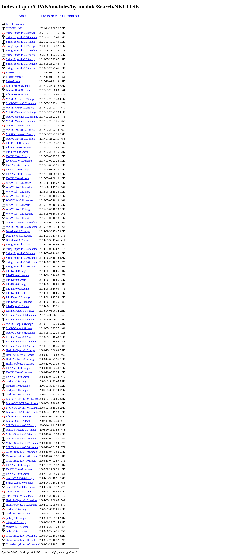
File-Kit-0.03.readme (17, 288)
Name (22, 15)
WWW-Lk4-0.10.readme (19, 213)
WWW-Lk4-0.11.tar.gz (18, 196)
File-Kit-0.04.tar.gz (16, 271)
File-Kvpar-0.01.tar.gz (18, 297)
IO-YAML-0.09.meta (17, 178)
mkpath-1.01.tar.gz (16, 522)
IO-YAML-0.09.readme (19, 174)
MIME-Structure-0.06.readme (22, 447)
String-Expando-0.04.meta (20, 253)
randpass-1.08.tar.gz (17, 381)
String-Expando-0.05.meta (20, 68)
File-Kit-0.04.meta (16, 279)
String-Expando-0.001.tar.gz (21, 257)
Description (72, 15)
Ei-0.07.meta (13, 81)
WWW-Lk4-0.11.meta (18, 204)
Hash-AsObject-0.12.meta (20, 363)
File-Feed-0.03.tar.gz (17, 143)
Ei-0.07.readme (14, 76)
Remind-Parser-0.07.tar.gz (20, 337)
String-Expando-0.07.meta (20, 54)
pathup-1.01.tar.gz (16, 517)
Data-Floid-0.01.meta (17, 240)
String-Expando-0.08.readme (21, 37)
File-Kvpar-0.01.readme (19, 301)
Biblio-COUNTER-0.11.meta (22, 403)
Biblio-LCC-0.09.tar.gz (18, 416)
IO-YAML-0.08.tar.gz (18, 368)
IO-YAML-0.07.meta (17, 473)
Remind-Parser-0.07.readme (21, 341)
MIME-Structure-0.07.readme (22, 443)
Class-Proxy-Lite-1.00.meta (21, 540)
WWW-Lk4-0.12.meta (18, 191)
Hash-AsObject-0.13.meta (20, 354)
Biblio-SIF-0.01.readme (19, 90)
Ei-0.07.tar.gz (13, 72)
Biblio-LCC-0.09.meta (18, 420)
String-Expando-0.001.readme (22, 262)
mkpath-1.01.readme (17, 526)
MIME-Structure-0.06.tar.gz (21, 434)
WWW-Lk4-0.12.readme (19, 187)
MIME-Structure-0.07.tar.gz (21, 425)
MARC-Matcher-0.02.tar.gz (21, 112)
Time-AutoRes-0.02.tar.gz (20, 491)
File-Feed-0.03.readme (18, 147)
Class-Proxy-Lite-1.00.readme (22, 544)
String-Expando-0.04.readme (21, 248)
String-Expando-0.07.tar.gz (20, 46)
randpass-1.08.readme (18, 385)
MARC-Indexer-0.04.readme (21, 222)
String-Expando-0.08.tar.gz (20, 32)
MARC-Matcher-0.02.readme (22, 116)
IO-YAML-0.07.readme (19, 469)
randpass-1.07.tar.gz (17, 390)
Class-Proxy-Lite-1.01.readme (22, 456)
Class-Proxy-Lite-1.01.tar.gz (21, 451)
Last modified (49, 15)
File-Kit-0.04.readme (17, 275)
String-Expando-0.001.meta (21, 266)
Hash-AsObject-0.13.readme (21, 500)
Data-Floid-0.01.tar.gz (18, 231)
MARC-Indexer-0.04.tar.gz (20, 125)
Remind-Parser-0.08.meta (20, 319)
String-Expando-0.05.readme (21, 63)
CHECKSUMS (14, 28)
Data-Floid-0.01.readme (19, 235)
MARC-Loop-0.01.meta (19, 328)
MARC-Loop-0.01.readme (20, 332)
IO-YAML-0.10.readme (19, 160)
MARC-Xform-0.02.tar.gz (20, 99)
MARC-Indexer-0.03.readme (21, 226)
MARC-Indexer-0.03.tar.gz (20, 134)
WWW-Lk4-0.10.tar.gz (18, 209)
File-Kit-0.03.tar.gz (16, 284)
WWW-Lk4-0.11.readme (19, 200)
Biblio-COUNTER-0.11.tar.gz (22, 398)
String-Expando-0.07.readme (21, 50)
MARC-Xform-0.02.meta (20, 107)
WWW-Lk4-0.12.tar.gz (18, 182)
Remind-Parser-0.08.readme (21, 315)
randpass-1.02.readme (18, 513)
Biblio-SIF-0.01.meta (17, 94)
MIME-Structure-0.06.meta (21, 438)
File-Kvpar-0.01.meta (17, 306)
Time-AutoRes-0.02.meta (20, 495)
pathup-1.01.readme (17, 531)
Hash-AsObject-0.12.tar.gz (20, 359)
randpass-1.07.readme (18, 394)
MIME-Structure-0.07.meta (21, 429)
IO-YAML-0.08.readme (19, 372)
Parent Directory (15, 24)
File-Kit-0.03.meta (16, 293)
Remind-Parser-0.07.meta (20, 346)
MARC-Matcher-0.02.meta (20, 121)
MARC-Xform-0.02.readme (21, 103)
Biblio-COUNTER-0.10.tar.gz (22, 407)
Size (62, 15)
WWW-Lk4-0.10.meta (18, 218)
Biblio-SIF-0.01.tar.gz (18, 85)
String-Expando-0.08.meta (20, 41)
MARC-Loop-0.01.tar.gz (19, 323)
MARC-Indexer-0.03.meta (20, 138)
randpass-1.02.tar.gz (17, 509)
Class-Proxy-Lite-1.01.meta (21, 460)
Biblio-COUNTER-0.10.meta (22, 412)
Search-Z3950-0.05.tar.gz (20, 478)
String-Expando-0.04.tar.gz (20, 244)
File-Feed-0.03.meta (17, 151)
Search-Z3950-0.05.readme (21, 487)
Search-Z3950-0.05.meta (19, 482)
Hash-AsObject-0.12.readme (21, 504)
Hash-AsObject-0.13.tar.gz (20, 350)
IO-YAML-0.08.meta (17, 376)
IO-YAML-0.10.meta (17, 165)
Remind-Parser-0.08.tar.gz (20, 310)
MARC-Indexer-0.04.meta (20, 129)
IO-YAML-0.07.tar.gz (18, 465)
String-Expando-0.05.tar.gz (20, 59)
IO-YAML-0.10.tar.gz (18, 156)
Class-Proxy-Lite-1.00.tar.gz (21, 535)
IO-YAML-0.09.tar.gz (18, 169)
